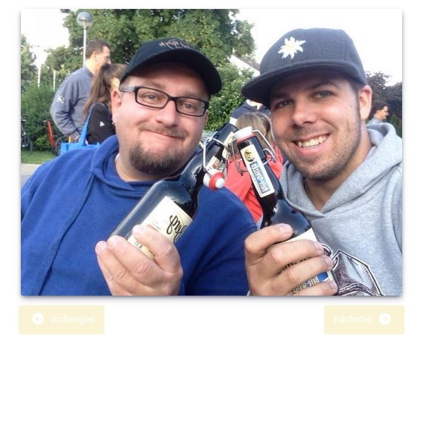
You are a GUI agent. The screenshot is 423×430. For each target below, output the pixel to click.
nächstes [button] (363, 319)
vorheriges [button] (62, 319)
